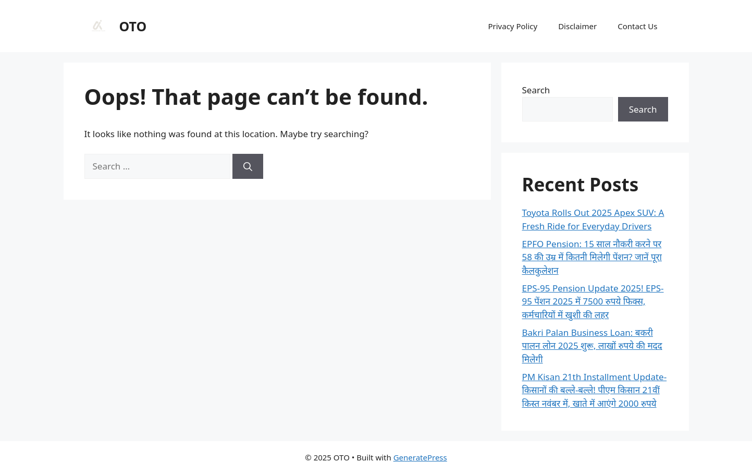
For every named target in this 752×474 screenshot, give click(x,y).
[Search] (247, 166)
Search (536, 90)
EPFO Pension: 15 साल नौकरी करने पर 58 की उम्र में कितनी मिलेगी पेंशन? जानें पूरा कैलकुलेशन (592, 257)
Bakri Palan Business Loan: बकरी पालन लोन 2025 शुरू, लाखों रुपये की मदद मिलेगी (592, 345)
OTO (133, 26)
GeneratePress (420, 457)
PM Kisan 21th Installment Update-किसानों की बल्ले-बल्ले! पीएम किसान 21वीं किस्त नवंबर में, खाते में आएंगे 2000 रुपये (594, 390)
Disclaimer (577, 26)
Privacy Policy (512, 26)
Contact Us (637, 26)
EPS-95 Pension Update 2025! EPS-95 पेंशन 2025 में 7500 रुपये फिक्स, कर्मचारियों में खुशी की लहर (593, 301)
